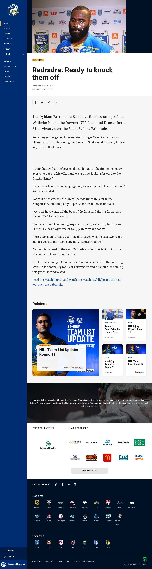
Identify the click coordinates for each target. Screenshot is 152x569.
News (7, 23)
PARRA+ (8, 76)
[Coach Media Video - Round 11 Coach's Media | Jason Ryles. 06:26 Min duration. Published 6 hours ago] (112, 325)
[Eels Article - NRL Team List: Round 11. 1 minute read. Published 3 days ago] (136, 360)
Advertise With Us (89, 561)
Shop (6, 71)
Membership (10, 66)
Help (67, 561)
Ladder (8, 39)
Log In (9, 556)
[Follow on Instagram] (75, 484)
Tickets (7, 61)
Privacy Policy (49, 561)
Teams (7, 44)
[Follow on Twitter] (69, 484)
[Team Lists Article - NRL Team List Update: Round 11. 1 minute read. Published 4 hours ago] (65, 342)
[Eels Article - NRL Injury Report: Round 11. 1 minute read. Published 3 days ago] (136, 325)
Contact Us (76, 561)
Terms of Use (36, 561)
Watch (8, 29)
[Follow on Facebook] (62, 484)
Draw (7, 34)
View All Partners (89, 470)
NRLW (7, 49)
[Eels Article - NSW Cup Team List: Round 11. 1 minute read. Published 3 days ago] (112, 360)
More (14, 54)
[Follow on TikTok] (56, 484)
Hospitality (9, 81)
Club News (38, 60)
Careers (61, 561)
